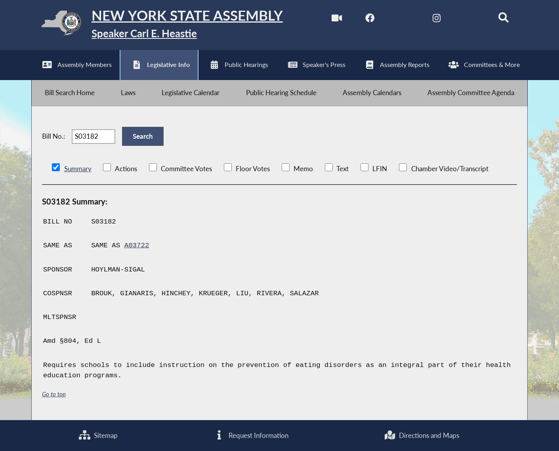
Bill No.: (53, 136)
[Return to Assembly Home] (157, 25)
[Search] (503, 19)
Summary (78, 168)
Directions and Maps (421, 435)
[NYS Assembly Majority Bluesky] (470, 19)
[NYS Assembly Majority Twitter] (403, 19)
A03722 (136, 245)
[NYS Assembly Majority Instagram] (437, 19)
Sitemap (98, 435)
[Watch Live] (336, 19)
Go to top (54, 394)
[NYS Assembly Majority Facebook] (370, 19)
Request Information (251, 435)
